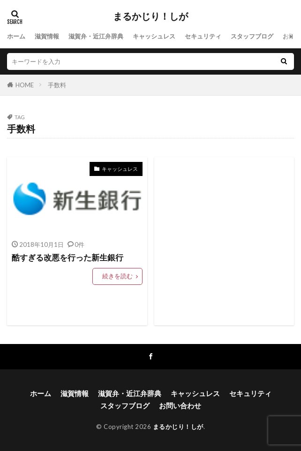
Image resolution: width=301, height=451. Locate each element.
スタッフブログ (252, 36)
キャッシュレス (154, 36)
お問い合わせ (180, 405)
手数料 (57, 85)
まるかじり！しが (150, 16)
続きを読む (117, 276)
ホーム (16, 36)
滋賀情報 (47, 36)
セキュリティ (203, 36)
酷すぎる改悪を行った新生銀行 (67, 257)
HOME (24, 85)
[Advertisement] (224, 241)
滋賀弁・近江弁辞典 (95, 36)
